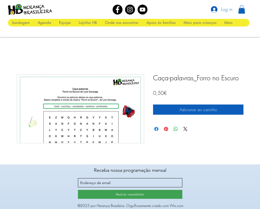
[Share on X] (185, 129)
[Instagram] (130, 10)
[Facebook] (117, 10)
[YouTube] (142, 10)
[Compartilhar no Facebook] (156, 129)
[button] (241, 9)
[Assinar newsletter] (130, 194)
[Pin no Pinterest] (166, 129)
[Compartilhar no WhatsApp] (176, 129)
